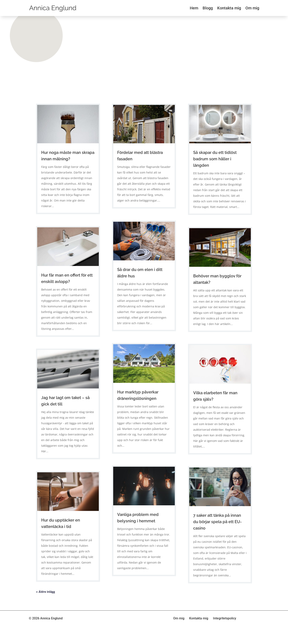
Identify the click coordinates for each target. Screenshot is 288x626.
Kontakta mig (229, 8)
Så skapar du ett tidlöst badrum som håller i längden (215, 159)
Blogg (208, 8)
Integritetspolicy (224, 618)
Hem (194, 8)
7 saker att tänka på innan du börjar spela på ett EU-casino (217, 522)
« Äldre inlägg (45, 592)
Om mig (252, 8)
